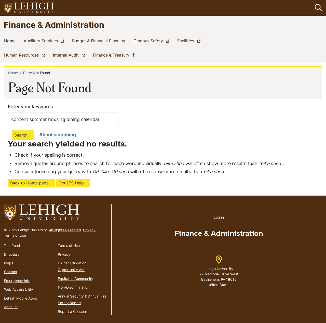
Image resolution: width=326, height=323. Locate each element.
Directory (11, 254)
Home (11, 41)
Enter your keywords (30, 106)
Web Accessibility (18, 289)
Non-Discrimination (73, 287)
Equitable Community (75, 278)
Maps (8, 263)
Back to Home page (29, 183)
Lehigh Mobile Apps (20, 298)
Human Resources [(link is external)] (25, 55)
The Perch (12, 245)
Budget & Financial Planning (99, 41)
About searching (57, 134)
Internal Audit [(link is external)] (70, 55)
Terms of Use (15, 235)
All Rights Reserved (65, 229)
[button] (317, 8)
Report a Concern (72, 311)
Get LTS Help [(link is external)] (71, 183)
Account (11, 306)
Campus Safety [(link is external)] (152, 41)
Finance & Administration (54, 24)
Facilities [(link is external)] (189, 41)
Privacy (89, 229)
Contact (10, 272)
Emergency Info (17, 280)
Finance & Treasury (112, 55)
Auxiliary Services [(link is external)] (45, 41)
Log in (219, 217)
